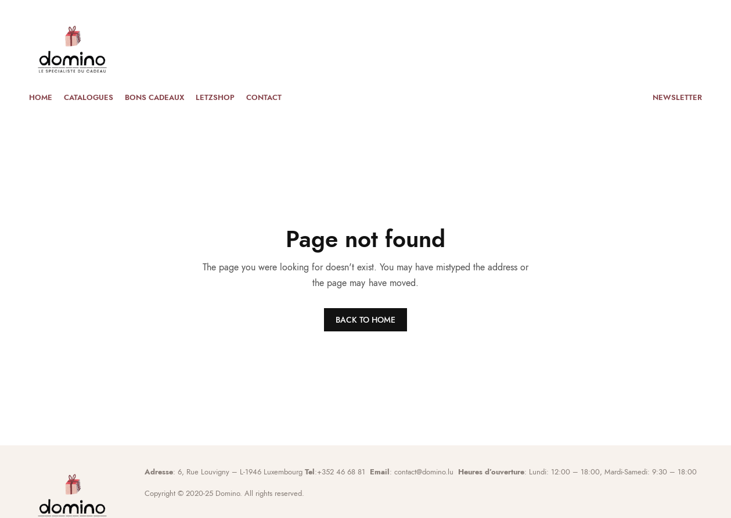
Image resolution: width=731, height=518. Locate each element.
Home (40, 97)
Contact (264, 97)
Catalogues (88, 97)
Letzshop (215, 97)
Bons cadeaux (154, 97)
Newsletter (677, 97)
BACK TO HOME (365, 320)
